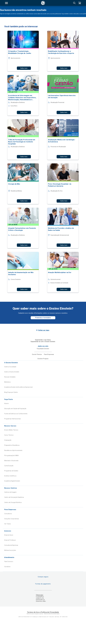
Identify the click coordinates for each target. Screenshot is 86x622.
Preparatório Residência (11, 445)
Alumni (6, 403)
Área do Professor (10, 540)
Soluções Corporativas (11, 518)
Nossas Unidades (9, 377)
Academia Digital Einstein (12, 481)
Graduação (7, 440)
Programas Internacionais (12, 419)
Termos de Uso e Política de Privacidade (43, 612)
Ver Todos (7, 524)
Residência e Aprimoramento (13, 450)
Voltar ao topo (43, 330)
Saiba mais (23, 68)
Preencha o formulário (43, 318)
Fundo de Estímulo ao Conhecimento (16, 413)
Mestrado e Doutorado (11, 460)
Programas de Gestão (11, 471)
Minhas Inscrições (10, 550)
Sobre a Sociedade (10, 366)
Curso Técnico (8, 435)
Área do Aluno (8, 535)
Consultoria (8, 513)
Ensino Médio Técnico (11, 430)
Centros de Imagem (10, 492)
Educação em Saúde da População (15, 408)
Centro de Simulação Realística (14, 497)
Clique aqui (39, 595)
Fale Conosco (8, 561)
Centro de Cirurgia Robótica (13, 502)
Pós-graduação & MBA (11, 455)
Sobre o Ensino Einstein (11, 372)
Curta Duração (8, 465)
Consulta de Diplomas (11, 545)
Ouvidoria (7, 566)
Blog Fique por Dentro (11, 392)
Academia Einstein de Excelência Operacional (18, 387)
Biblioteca (7, 382)
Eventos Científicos (10, 476)
